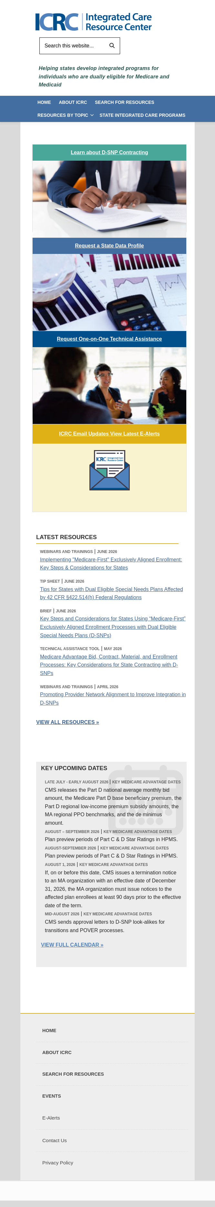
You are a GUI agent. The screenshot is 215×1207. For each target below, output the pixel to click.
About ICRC (73, 102)
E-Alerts (51, 1118)
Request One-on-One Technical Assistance (109, 339)
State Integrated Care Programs (142, 115)
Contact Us (54, 1140)
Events (51, 1096)
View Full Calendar (70, 945)
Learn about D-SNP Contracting (109, 152)
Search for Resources (124, 102)
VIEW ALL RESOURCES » (67, 722)
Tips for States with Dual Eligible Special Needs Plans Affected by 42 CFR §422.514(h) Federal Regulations (111, 593)
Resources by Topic (62, 115)
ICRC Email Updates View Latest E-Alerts (109, 434)
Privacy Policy (57, 1162)
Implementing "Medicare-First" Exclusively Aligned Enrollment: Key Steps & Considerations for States (111, 564)
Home (44, 102)
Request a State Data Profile (109, 245)
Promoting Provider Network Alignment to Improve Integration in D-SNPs (113, 699)
